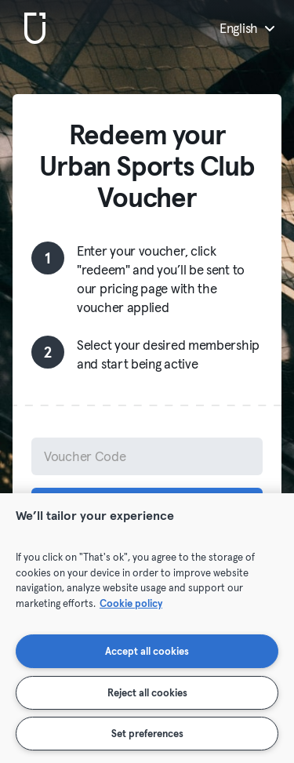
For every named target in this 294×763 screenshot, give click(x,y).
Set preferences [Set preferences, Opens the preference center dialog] (147, 733)
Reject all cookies (147, 692)
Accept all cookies (147, 651)
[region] (147, 628)
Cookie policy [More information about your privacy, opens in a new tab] (131, 603)
